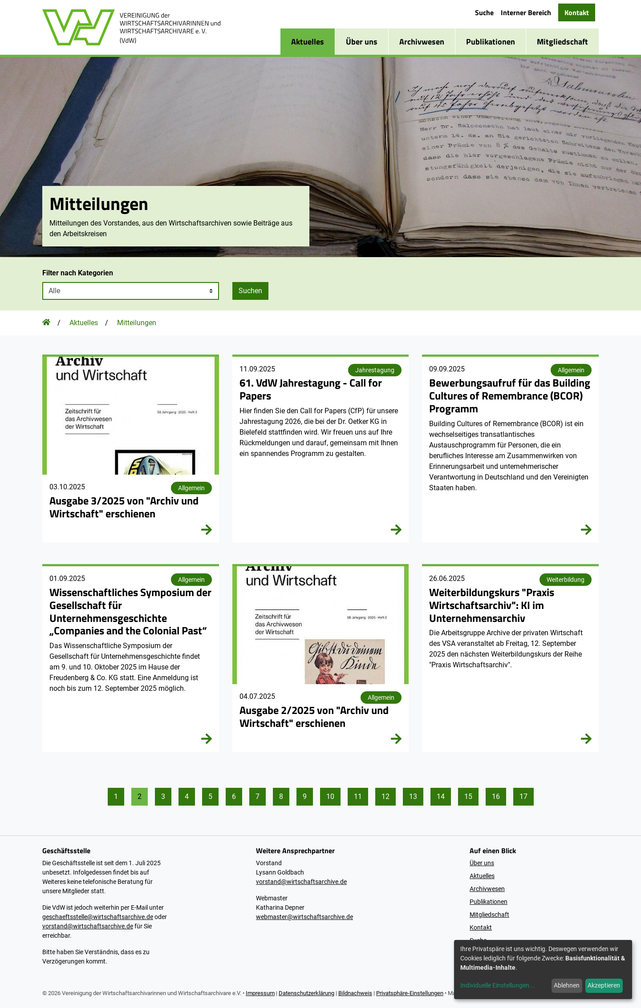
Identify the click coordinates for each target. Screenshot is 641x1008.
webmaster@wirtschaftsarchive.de (304, 916)
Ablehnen (567, 985)
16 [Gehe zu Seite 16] (496, 796)
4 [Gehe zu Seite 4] (187, 796)
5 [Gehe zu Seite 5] (210, 796)
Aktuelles (307, 42)
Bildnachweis (355, 993)
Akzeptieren (604, 985)
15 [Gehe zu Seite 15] (468, 796)
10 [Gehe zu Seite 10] (330, 796)
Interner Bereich (526, 12)
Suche (484, 12)
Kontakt (576, 12)
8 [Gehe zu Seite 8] (281, 796)
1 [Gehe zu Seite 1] (116, 796)
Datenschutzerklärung (306, 993)
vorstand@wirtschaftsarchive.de (87, 926)
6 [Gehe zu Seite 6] (234, 796)
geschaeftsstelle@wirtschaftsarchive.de (97, 916)
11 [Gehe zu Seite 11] (358, 796)
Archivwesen (421, 42)
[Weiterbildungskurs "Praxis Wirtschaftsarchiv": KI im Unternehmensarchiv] (510, 659)
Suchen (250, 290)
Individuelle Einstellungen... (497, 985)
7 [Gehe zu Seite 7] (258, 796)
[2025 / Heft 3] (130, 450)
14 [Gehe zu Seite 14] (441, 796)
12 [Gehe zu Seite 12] (385, 796)
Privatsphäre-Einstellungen (409, 993)
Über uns (361, 42)
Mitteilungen (136, 323)
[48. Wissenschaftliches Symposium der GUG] (130, 659)
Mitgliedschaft (562, 42)
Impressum (260, 993)
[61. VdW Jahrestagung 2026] (320, 450)
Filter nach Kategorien (77, 273)
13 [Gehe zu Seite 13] (413, 796)
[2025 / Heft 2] (320, 659)
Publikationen (490, 42)
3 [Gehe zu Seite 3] (163, 796)
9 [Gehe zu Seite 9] (305, 796)
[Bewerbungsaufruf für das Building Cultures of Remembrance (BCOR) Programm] (510, 450)
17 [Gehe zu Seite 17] (523, 796)
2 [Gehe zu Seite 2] (140, 796)
